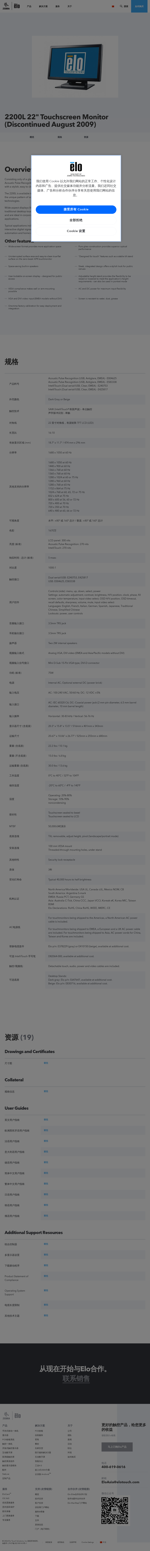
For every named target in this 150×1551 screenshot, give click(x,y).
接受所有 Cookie (76, 209)
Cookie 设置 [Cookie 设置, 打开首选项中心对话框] (76, 231)
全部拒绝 (76, 220)
